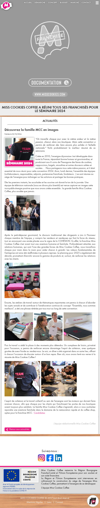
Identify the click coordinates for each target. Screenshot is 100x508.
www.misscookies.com (50, 94)
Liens (49, 502)
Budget (64, 3)
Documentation (46, 83)
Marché (74, 3)
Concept (52, 3)
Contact (86, 3)
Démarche (40, 3)
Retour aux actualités (19, 429)
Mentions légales (35, 502)
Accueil (28, 3)
